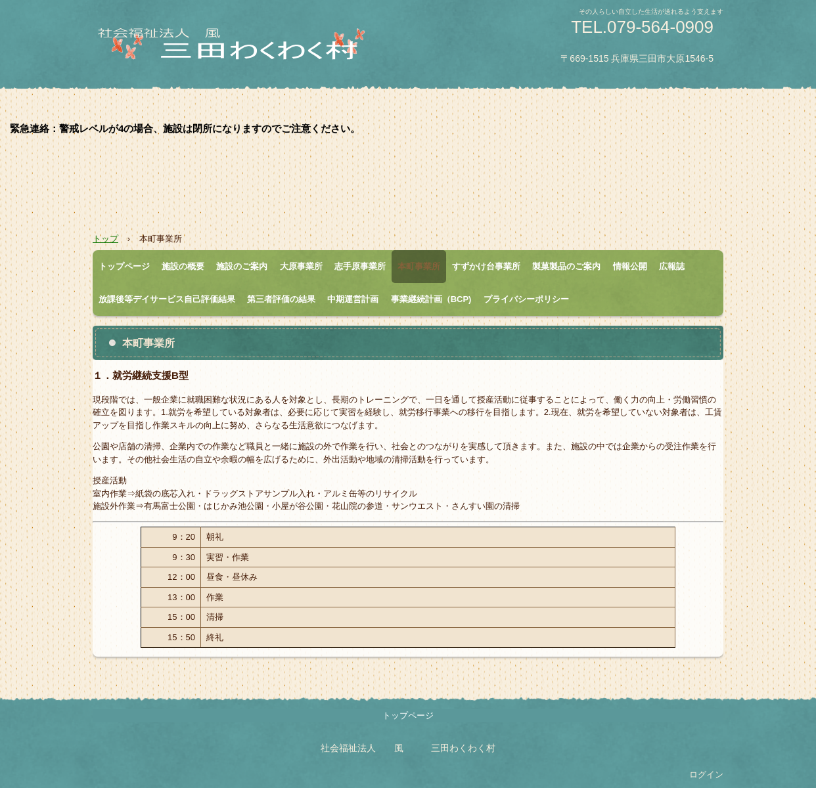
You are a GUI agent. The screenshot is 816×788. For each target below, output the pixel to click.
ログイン (706, 774)
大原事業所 (301, 266)
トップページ (124, 266)
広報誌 (672, 266)
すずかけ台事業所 (486, 266)
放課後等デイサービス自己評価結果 (167, 299)
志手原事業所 (360, 266)
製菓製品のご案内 (566, 266)
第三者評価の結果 (281, 299)
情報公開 (630, 266)
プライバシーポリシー (526, 299)
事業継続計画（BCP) (431, 299)
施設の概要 (183, 266)
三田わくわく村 (247, 50)
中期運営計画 (352, 299)
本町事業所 (418, 266)
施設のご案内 (241, 266)
